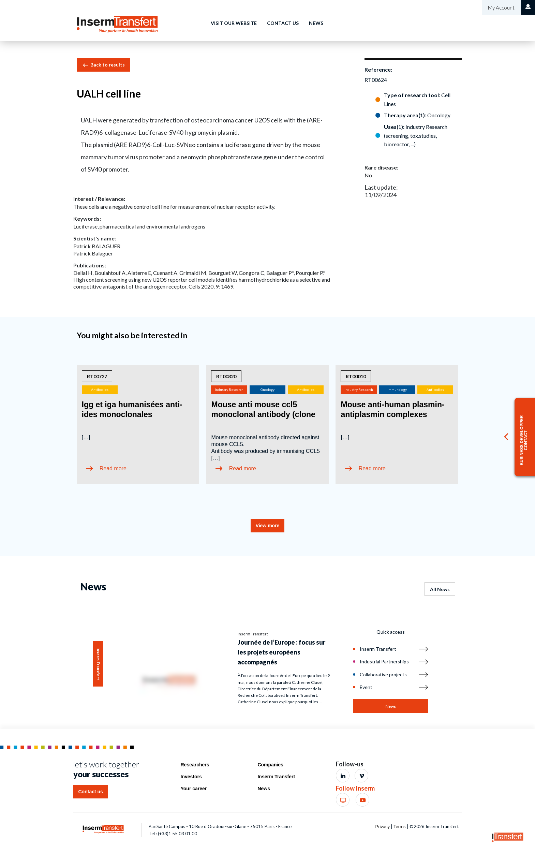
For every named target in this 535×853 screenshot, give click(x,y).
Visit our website (234, 23)
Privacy (382, 826)
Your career (194, 788)
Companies (270, 764)
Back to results (103, 65)
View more (268, 525)
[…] (86, 437)
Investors (191, 776)
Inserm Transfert (276, 776)
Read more (113, 468)
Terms (399, 826)
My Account (501, 7)
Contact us (283, 23)
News (316, 23)
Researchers (195, 764)
